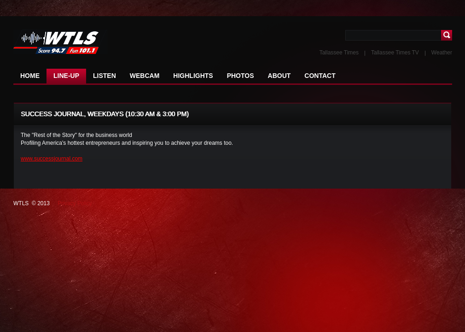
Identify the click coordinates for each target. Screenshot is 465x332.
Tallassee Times (339, 52)
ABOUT (279, 75)
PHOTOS (240, 75)
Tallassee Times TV (395, 52)
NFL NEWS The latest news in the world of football (68, 42)
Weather (441, 52)
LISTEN (104, 75)
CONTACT (319, 75)
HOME (30, 75)
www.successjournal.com (51, 158)
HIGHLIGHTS (193, 75)
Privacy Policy (75, 203)
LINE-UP (66, 75)
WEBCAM (145, 75)
